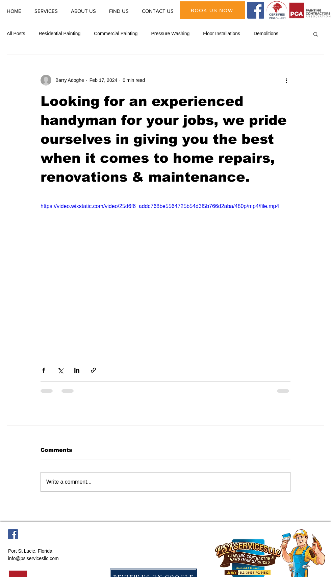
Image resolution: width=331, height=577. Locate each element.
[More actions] (286, 80)
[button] (315, 34)
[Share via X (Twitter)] (60, 370)
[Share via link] (93, 370)
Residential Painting (59, 33)
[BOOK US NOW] (212, 10)
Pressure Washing (170, 33)
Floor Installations (221, 33)
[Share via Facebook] (44, 370)
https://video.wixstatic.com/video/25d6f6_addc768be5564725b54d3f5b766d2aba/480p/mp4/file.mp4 (160, 206)
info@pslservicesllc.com (33, 558)
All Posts (16, 33)
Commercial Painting (115, 33)
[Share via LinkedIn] (77, 370)
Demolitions (266, 33)
